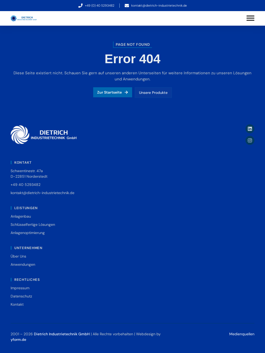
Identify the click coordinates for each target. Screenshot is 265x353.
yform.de (18, 339)
